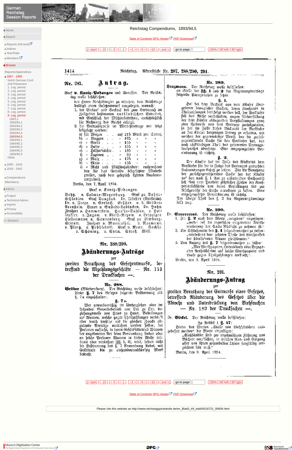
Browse (10, 65)
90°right (236, 49)
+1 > (132, 49)
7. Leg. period (17, 108)
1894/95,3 (15, 147)
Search (10, 36)
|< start (91, 49)
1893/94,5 (15, 136)
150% (212, 49)
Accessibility (14, 213)
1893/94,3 (15, 129)
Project (11, 195)
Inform (9, 189)
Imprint (11, 204)
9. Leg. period (17, 115)
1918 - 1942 (14, 168)
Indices (11, 48)
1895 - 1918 (14, 164)
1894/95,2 (15, 143)
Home (9, 30)
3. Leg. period (17, 94)
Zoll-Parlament (17, 84)
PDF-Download (185, 38)
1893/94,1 (15, 122)
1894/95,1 (15, 140)
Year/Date (13, 53)
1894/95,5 (15, 154)
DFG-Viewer (163, 38)
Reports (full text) (19, 44)
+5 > (142, 49)
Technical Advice (17, 200)
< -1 (122, 49)
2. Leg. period (17, 91)
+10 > (153, 49)
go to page (182, 49)
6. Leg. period (17, 104)
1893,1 (13, 119)
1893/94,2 (15, 126)
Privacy (11, 209)
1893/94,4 (15, 133)
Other (11, 157)
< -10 (103, 49)
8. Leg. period (17, 111)
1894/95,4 (15, 150)
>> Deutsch (11, 220)
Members (14, 58)
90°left (224, 49)
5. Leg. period (17, 101)
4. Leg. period (17, 97)
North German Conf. (21, 80)
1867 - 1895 (14, 76)
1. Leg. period (17, 87)
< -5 (113, 49)
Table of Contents (140, 38)
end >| (165, 49)
